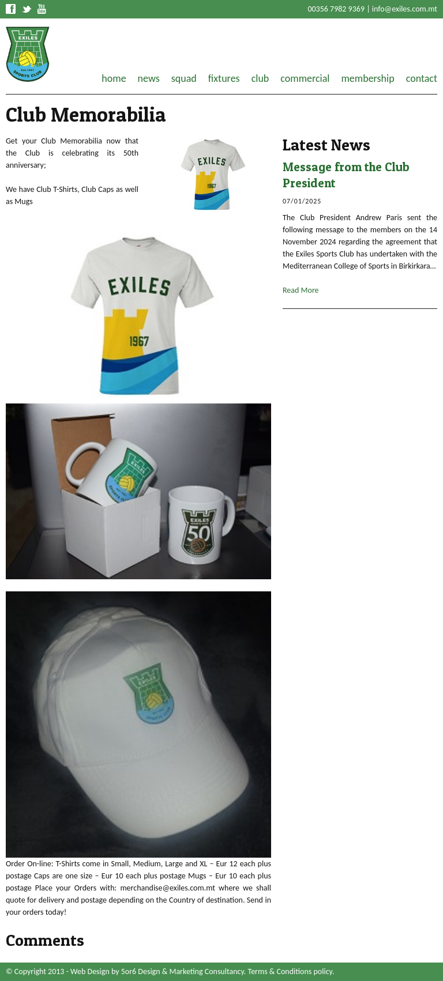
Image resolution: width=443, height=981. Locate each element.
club (260, 78)
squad (184, 78)
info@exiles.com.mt (404, 9)
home (114, 78)
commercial (304, 78)
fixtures (224, 78)
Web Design (90, 971)
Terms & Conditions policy (290, 971)
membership (367, 78)
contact (421, 78)
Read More (301, 290)
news (149, 78)
